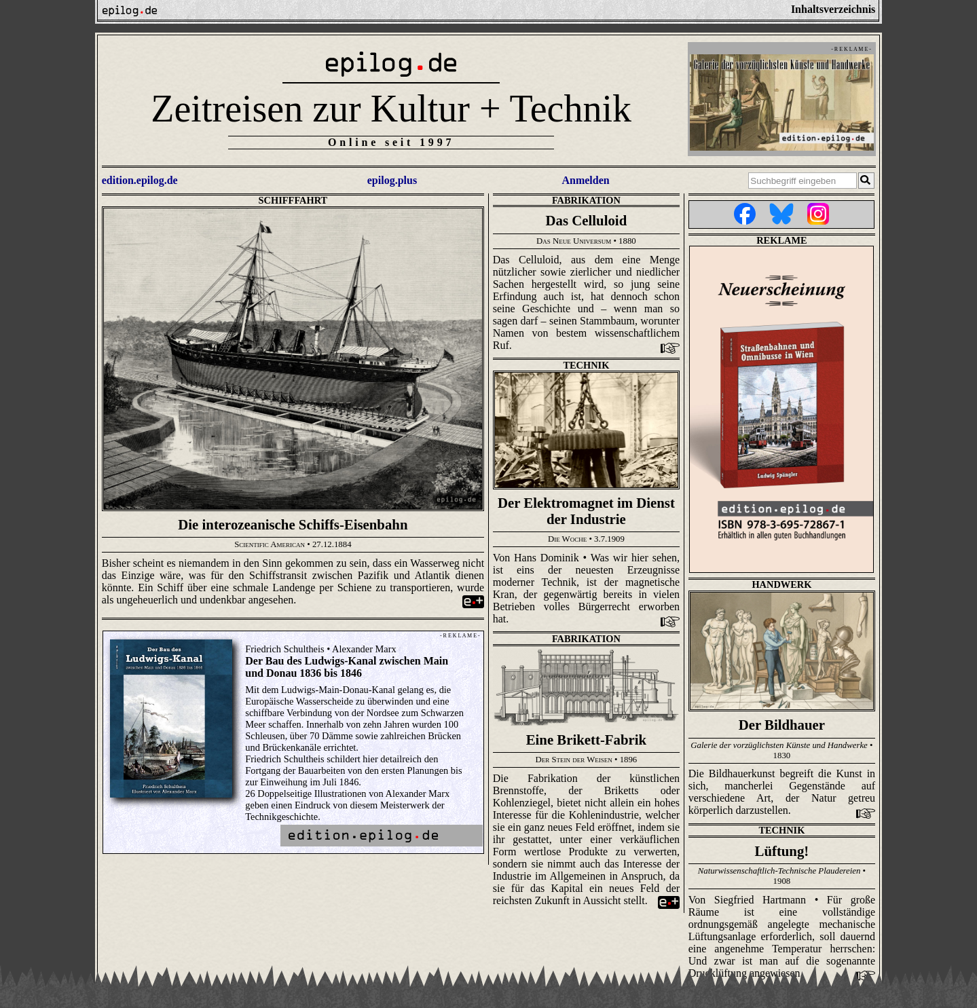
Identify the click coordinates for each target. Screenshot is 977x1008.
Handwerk (781, 584)
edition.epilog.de (140, 180)
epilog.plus (392, 180)
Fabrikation (586, 200)
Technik (586, 365)
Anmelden (585, 180)
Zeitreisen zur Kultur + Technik (391, 109)
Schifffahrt (293, 200)
